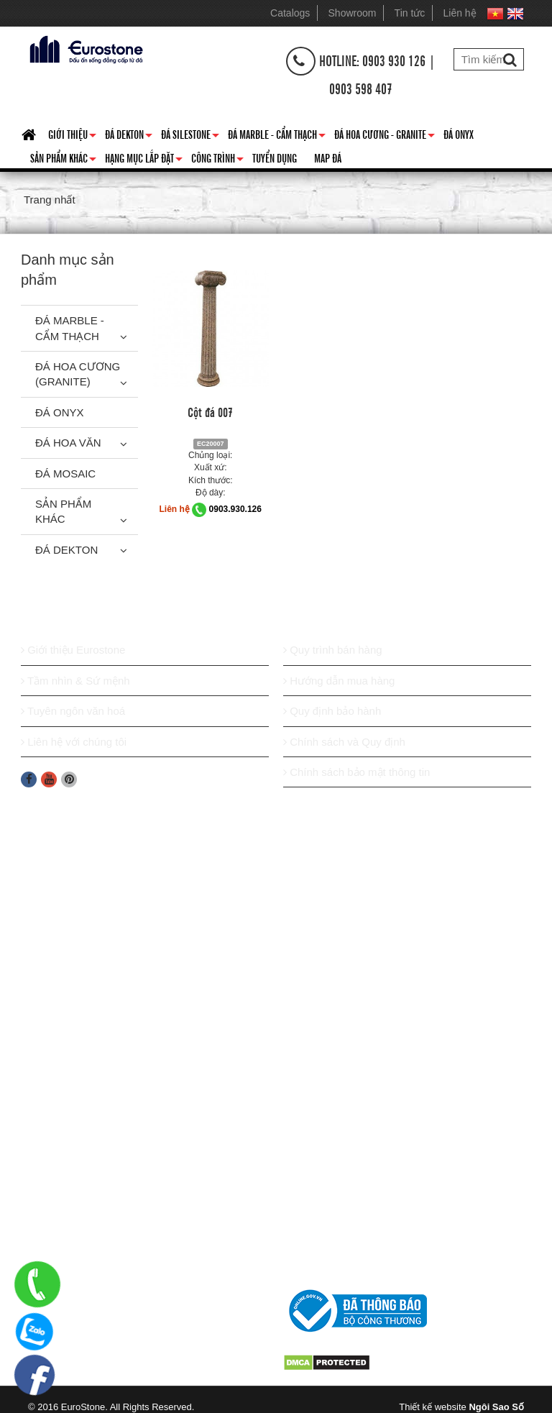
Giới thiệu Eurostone (73, 650)
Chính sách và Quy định (344, 742)
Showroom (352, 13)
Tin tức (410, 13)
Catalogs (290, 13)
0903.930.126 (235, 509)
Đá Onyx (458, 134)
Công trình (217, 160)
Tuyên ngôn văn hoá (73, 711)
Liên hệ (460, 13)
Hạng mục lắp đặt (144, 160)
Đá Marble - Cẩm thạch (277, 136)
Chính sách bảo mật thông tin (356, 772)
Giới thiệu (72, 136)
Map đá (327, 157)
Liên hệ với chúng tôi (73, 742)
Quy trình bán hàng (332, 650)
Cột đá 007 (210, 411)
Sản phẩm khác (63, 160)
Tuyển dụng (274, 157)
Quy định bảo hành (332, 711)
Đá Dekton (128, 136)
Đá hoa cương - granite (384, 136)
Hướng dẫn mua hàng (339, 681)
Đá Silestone (190, 136)
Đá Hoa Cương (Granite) (77, 374)
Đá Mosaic (65, 473)
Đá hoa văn (68, 442)
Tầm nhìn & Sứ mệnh (75, 681)
